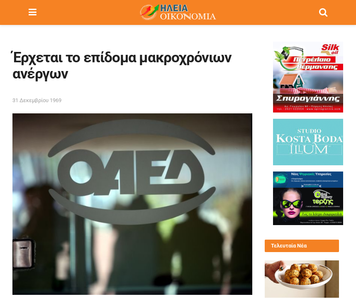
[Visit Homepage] (177, 12)
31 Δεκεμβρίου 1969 (36, 100)
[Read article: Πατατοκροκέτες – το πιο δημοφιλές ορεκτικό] (302, 278)
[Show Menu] (33, 12)
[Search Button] (323, 12)
